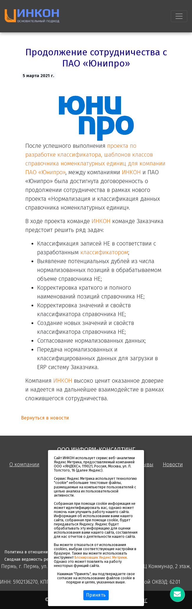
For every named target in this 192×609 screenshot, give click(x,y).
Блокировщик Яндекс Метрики (101, 557)
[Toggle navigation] (179, 16)
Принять (96, 595)
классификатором (104, 252)
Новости (173, 465)
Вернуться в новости (45, 418)
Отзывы (144, 465)
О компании (24, 465)
